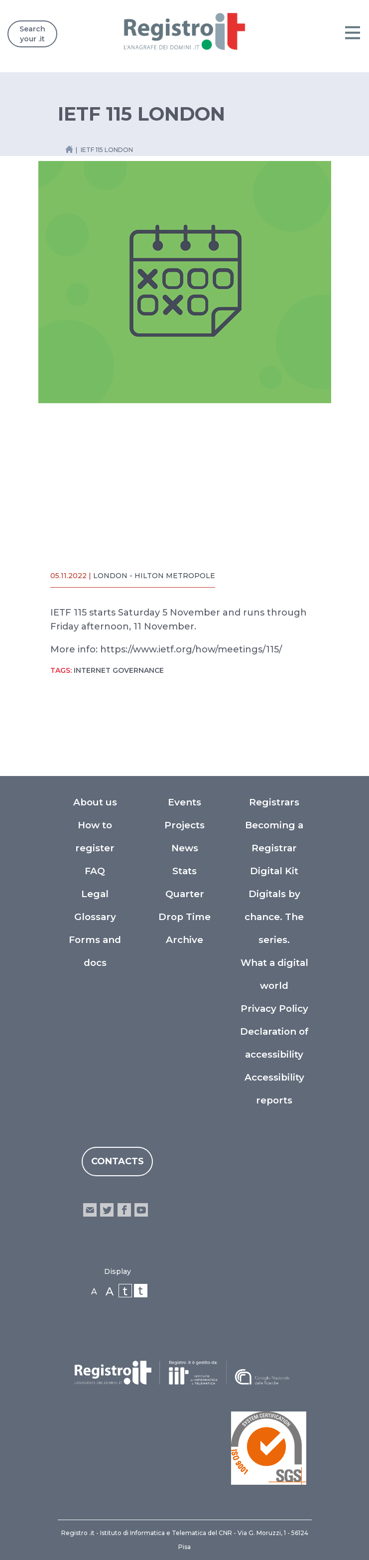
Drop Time (184, 917)
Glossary (95, 917)
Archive (184, 939)
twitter (107, 1210)
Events (184, 802)
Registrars (274, 802)
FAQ (95, 871)
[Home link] (69, 149)
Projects (184, 825)
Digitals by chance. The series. (274, 916)
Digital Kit (274, 871)
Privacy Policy (274, 1008)
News (184, 848)
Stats (184, 871)
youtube (141, 1210)
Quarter (184, 894)
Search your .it (32, 33)
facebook (124, 1210)
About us (95, 802)
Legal (95, 894)
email (90, 1210)
